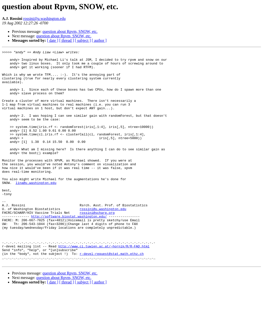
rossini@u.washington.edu (44, 18)
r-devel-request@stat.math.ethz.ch (112, 294)
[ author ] (99, 40)
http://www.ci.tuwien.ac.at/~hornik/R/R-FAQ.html (104, 285)
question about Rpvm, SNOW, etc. (70, 31)
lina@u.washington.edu (36, 209)
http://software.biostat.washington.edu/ (69, 250)
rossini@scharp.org (97, 245)
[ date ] (52, 40)
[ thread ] (66, 40)
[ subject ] (83, 40)
